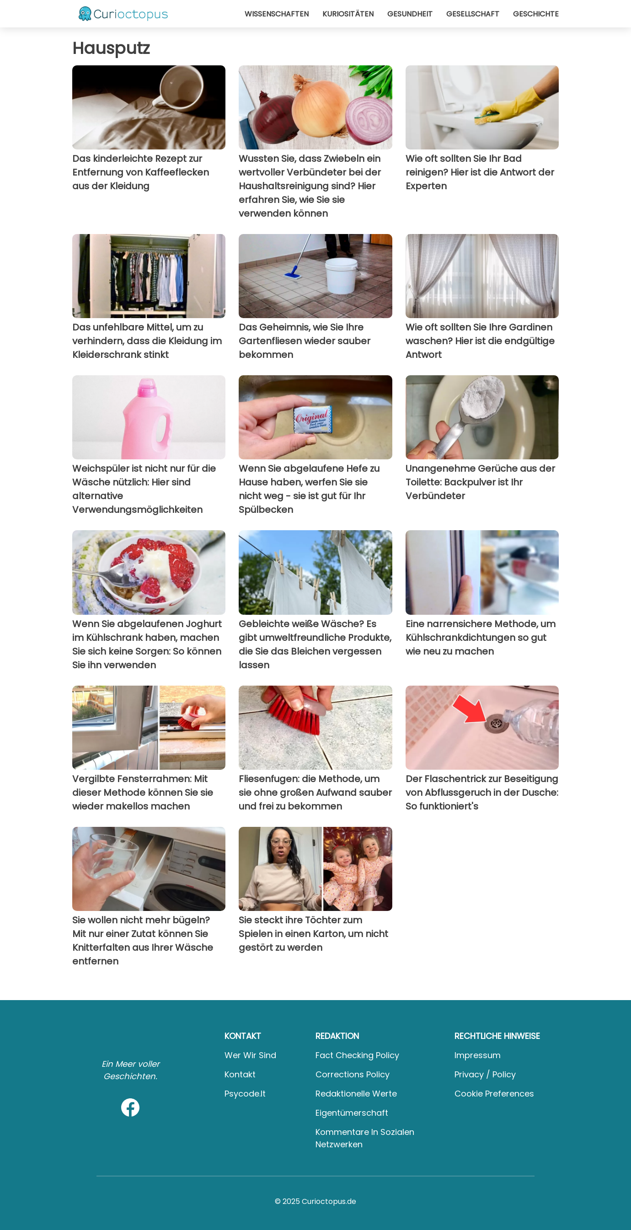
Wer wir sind (250, 1055)
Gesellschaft (472, 14)
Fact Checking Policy (357, 1055)
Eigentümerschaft (352, 1112)
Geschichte (536, 14)
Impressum (478, 1055)
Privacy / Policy (485, 1074)
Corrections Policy (353, 1074)
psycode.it (245, 1093)
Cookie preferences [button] (494, 1093)
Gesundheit (410, 14)
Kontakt (240, 1074)
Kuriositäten (348, 14)
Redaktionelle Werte (356, 1093)
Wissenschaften (277, 14)
